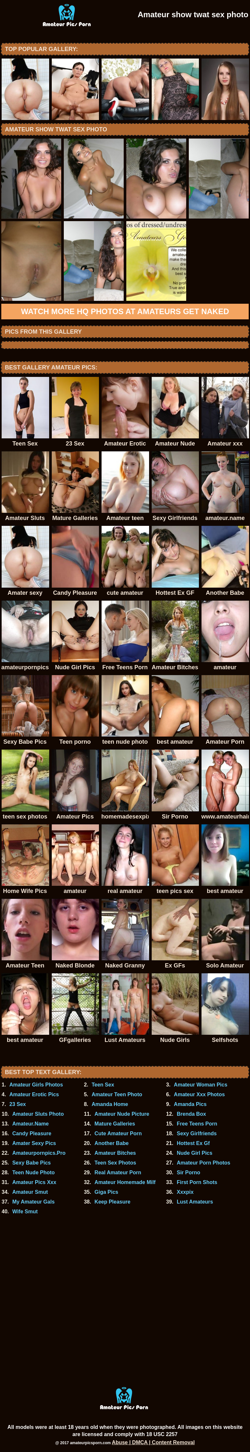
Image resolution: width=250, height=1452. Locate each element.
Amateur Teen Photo (116, 1094)
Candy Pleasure (31, 1133)
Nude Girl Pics (194, 1153)
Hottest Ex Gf (193, 1143)
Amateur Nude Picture (121, 1114)
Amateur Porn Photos (203, 1163)
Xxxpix (185, 1192)
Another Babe (111, 1143)
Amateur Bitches (115, 1153)
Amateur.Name (30, 1123)
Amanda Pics (190, 1104)
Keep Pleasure (112, 1202)
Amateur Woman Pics (200, 1084)
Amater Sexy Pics (34, 1143)
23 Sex (17, 1104)
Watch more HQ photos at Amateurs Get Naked (125, 311)
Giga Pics (106, 1192)
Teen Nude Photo (33, 1172)
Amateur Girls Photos (36, 1084)
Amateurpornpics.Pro (39, 1153)
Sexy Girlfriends (197, 1133)
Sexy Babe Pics (31, 1163)
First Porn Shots (197, 1182)
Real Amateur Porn (117, 1172)
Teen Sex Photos (115, 1163)
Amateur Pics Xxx (34, 1182)
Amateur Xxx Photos (199, 1094)
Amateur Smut (30, 1192)
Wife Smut (25, 1211)
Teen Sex (102, 1084)
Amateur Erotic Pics (34, 1094)
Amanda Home (109, 1104)
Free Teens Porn (197, 1123)
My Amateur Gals (33, 1202)
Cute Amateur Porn (118, 1133)
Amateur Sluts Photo (38, 1114)
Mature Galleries (114, 1123)
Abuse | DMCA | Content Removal (153, 1442)
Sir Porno (188, 1172)
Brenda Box (191, 1114)
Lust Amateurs (195, 1202)
